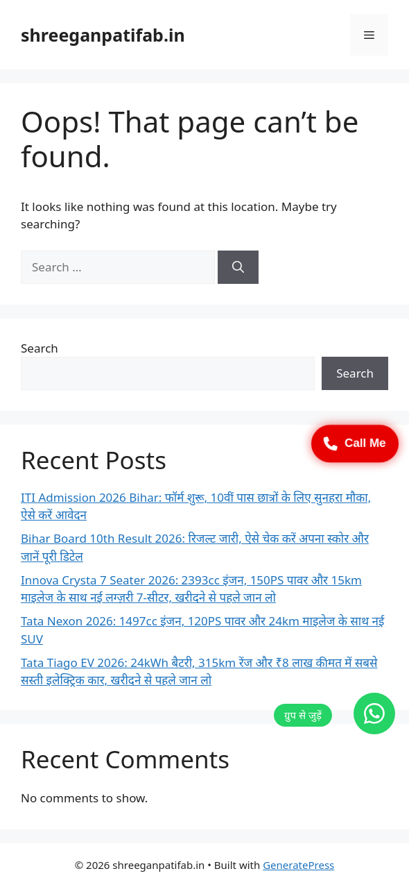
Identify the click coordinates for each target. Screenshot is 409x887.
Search (39, 348)
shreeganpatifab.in (103, 35)
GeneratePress (298, 865)
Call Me (355, 443)
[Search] (238, 267)
